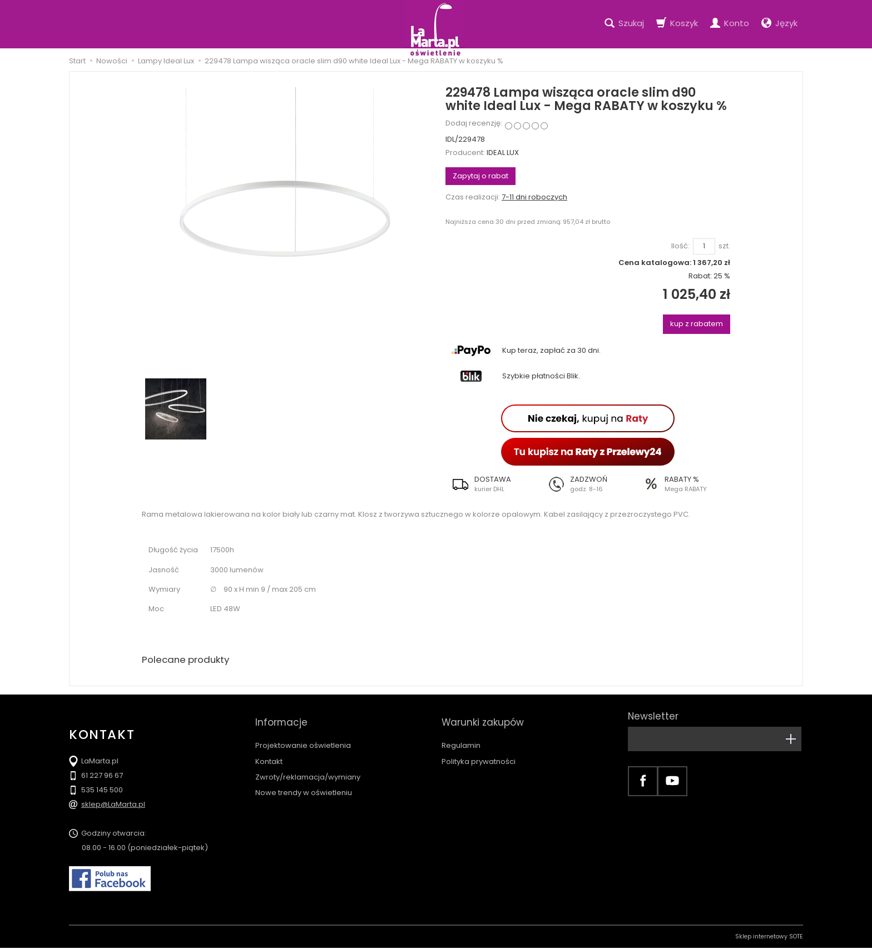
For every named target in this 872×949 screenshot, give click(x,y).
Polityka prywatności (479, 751)
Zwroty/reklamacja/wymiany (307, 767)
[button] (493, 484)
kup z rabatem (696, 323)
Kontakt (269, 751)
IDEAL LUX (503, 152)
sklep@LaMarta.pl (113, 805)
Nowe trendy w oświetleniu (303, 782)
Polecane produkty (188, 660)
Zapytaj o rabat (480, 176)
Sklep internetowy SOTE (769, 937)
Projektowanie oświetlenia (303, 735)
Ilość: (680, 246)
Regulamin (461, 735)
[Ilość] (704, 246)
